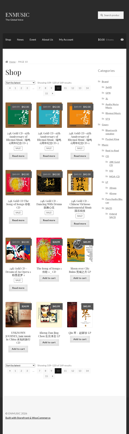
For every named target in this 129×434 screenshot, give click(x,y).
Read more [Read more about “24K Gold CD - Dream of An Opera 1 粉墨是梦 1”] (18, 287)
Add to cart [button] (49, 278)
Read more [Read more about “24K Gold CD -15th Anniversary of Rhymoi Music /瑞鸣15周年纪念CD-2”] (49, 155)
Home (12, 61)
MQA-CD (114, 176)
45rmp (112, 193)
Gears (105, 124)
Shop (8, 39)
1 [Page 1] (15, 88)
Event (33, 39)
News (20, 39)
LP (106, 182)
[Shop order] (20, 82)
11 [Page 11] (65, 88)
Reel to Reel (112, 150)
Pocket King (112, 139)
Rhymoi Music (113, 113)
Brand (105, 81)
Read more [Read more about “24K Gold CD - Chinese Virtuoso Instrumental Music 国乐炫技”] (80, 223)
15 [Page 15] (46, 93)
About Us (47, 39)
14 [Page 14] (87, 88)
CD (107, 156)
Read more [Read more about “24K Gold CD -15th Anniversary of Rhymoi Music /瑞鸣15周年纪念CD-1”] (80, 155)
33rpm (112, 187)
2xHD (108, 87)
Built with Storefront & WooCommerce (27, 417)
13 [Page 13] (80, 88)
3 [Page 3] (27, 88)
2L (106, 98)
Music (105, 144)
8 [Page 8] (45, 88)
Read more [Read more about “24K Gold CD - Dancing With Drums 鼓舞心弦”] (49, 220)
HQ (111, 170)
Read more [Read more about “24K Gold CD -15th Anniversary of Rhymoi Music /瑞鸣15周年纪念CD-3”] (18, 155)
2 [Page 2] (21, 88)
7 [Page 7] (39, 88)
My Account (66, 39)
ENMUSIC (17, 14)
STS (107, 118)
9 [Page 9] (51, 88)
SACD (108, 208)
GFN (108, 92)
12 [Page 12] (72, 88)
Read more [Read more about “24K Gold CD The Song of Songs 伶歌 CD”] (18, 220)
